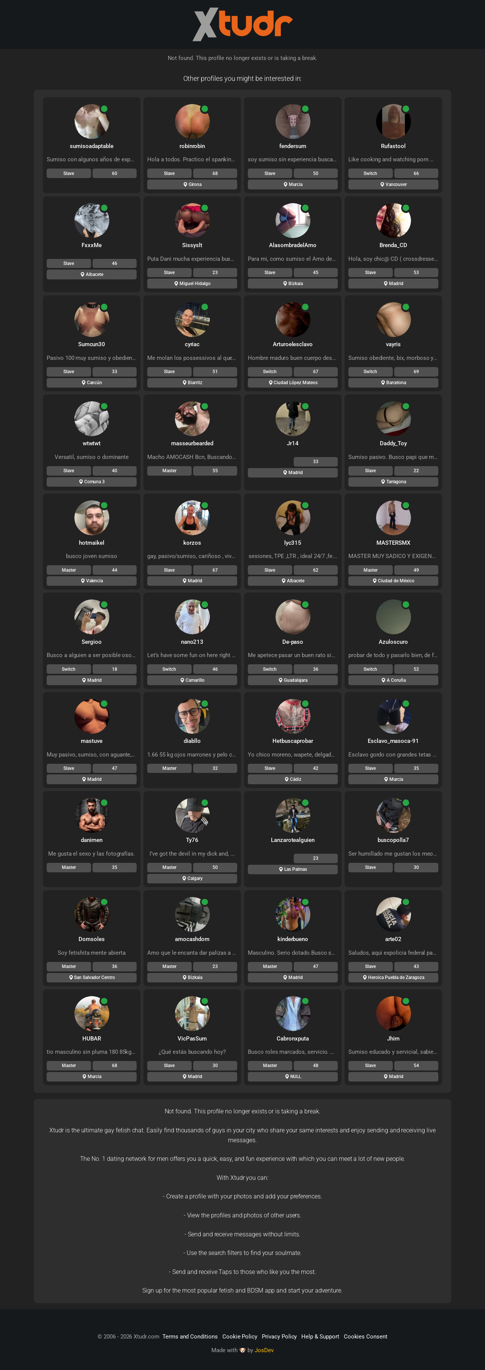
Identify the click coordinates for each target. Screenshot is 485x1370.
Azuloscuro (393, 641)
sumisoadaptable (91, 146)
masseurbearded (192, 443)
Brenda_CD (393, 245)
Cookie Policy (239, 1336)
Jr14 (293, 443)
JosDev (264, 1350)
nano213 (192, 641)
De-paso (293, 641)
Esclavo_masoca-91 (393, 741)
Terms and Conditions (190, 1336)
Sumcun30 (92, 344)
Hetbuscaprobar (292, 741)
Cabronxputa (293, 1038)
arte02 (393, 939)
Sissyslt (192, 245)
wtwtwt (92, 443)
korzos (192, 542)
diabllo (192, 741)
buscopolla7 (393, 840)
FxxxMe (92, 245)
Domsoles (92, 939)
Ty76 (192, 840)
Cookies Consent (365, 1336)
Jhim (393, 1038)
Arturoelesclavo (293, 344)
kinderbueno (292, 939)
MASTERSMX (393, 542)
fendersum (292, 146)
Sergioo (92, 641)
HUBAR (91, 1038)
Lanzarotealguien (293, 840)
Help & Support (320, 1336)
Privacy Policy (279, 1336)
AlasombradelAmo (292, 245)
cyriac (192, 344)
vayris (393, 344)
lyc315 (293, 542)
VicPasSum (192, 1038)
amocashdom (192, 939)
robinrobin (192, 146)
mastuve (91, 741)
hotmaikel (91, 542)
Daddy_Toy (393, 443)
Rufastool (393, 146)
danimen (91, 840)
